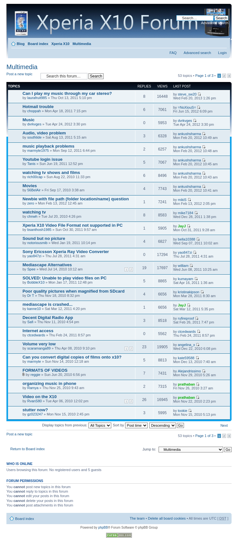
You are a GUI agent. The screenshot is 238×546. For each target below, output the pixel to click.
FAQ (173, 53)
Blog (20, 44)
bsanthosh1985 (39, 230)
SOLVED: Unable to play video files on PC (64, 278)
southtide (34, 137)
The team (137, 518)
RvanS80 (34, 401)
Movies (30, 185)
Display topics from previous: (76, 425)
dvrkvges (34, 124)
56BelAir (34, 190)
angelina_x (186, 345)
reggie (36, 375)
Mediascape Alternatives (47, 264)
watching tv (34, 212)
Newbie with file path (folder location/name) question (76, 198)
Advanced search (214, 23)
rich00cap (35, 177)
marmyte (34, 361)
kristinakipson (188, 292)
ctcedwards (36, 335)
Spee (31, 269)
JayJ (182, 226)
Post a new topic (21, 76)
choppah (34, 111)
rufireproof (186, 318)
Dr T (30, 295)
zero (30, 203)
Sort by (130, 425)
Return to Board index (27, 449)
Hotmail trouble (38, 106)
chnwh (32, 216)
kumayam (185, 279)
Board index (38, 44)
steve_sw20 (187, 94)
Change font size (222, 42)
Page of (204, 75)
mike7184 (185, 213)
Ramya (33, 388)
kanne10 (34, 309)
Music (28, 119)
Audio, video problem (44, 133)
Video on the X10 (40, 396)
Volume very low (39, 343)
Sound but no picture (44, 238)
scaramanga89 (39, 348)
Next (224, 425)
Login (222, 53)
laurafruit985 (37, 98)
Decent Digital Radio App (48, 317)
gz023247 (35, 414)
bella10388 (186, 239)
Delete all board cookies (167, 518)
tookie (182, 411)
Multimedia (82, 44)
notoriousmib (37, 243)
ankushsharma (189, 134)
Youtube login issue (42, 159)
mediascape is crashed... (47, 304)
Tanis (31, 164)
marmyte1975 (38, 150)
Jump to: (149, 449)
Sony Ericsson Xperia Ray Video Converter (66, 251)
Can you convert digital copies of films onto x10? (72, 357)
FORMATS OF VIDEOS (45, 370)
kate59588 (186, 358)
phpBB (103, 527)
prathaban (186, 384)
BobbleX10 (36, 282)
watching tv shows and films (51, 172)
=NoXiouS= (187, 107)
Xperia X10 (60, 44)
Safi (30, 322)
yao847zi (34, 256)
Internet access (38, 330)
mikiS (182, 200)
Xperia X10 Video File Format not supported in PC (73, 225)
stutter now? (35, 409)
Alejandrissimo (189, 371)
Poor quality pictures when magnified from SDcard (73, 291)
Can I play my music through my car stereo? (67, 93)
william (183, 266)
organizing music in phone (49, 383)
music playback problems (48, 146)
